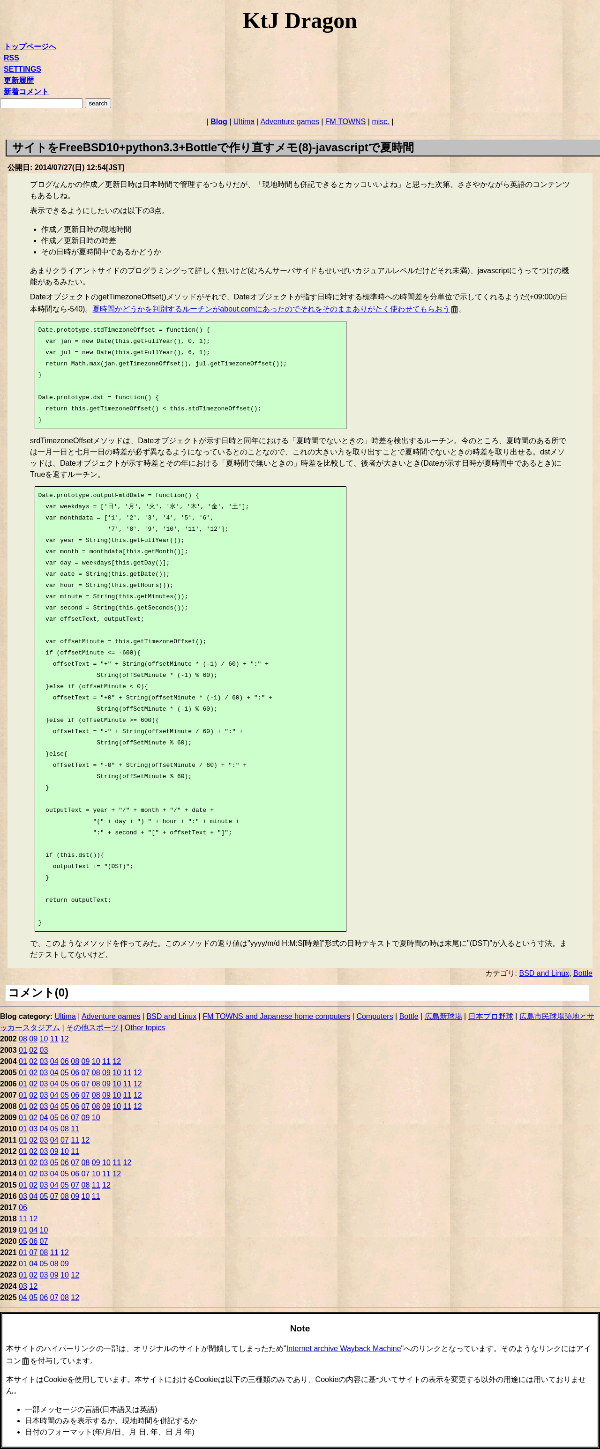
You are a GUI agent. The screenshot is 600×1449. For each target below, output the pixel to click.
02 (33, 1050)
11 (54, 1039)
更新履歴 (19, 80)
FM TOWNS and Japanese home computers (276, 1016)
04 (54, 1061)
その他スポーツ (92, 1028)
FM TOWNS (345, 122)
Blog (218, 122)
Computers (374, 1016)
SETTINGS (22, 69)
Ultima (244, 122)
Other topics (145, 1028)
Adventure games (289, 122)
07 (86, 1073)
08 (23, 1039)
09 (33, 1039)
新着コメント (26, 92)
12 (64, 1039)
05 (64, 1073)
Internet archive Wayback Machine (343, 1348)
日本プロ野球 (490, 1016)
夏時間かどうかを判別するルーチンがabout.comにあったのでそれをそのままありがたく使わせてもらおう (271, 309)
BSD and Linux (544, 973)
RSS (11, 58)
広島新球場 (443, 1016)
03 (44, 1050)
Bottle (582, 973)
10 (44, 1039)
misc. (380, 122)
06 (64, 1061)
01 (23, 1050)
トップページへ (30, 47)
